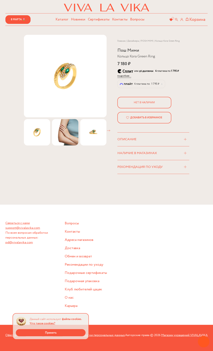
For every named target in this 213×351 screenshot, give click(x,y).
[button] (108, 130)
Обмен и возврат (78, 256)
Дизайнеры (133, 41)
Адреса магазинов (79, 239)
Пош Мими (128, 50)
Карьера (71, 305)
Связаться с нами (17, 223)
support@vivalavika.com (22, 228)
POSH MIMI (147, 41)
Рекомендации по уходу (84, 264)
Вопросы (137, 19)
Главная (121, 41)
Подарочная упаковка (82, 281)
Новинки (78, 19)
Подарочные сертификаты (86, 272)
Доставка (72, 248)
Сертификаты (98, 19)
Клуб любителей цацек (83, 289)
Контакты (119, 19)
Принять (51, 333)
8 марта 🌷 (18, 19)
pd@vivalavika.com (19, 242)
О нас (69, 297)
